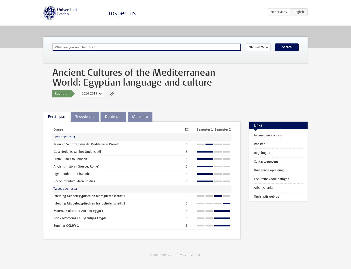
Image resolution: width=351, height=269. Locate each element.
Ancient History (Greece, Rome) (76, 166)
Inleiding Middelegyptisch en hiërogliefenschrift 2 (89, 203)
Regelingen (262, 153)
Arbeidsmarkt (263, 188)
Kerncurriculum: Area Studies (74, 181)
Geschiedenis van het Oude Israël (77, 152)
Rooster (259, 144)
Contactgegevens (266, 161)
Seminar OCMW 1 (66, 226)
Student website (161, 255)
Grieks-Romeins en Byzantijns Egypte (80, 218)
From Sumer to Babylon (70, 159)
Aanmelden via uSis (268, 135)
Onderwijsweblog (266, 196)
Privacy (181, 255)
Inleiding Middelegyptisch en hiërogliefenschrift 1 (89, 196)
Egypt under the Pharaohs (72, 174)
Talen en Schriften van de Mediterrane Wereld (87, 144)
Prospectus (120, 13)
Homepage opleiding (269, 170)
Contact (196, 255)
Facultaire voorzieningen (271, 179)
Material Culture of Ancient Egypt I (78, 211)
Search (287, 47)
